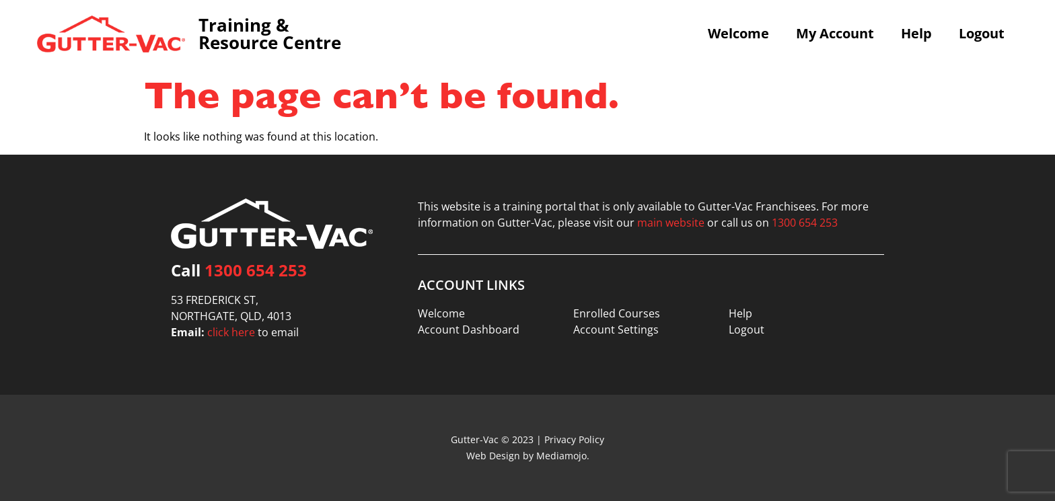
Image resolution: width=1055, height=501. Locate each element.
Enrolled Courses (616, 313)
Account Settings (616, 329)
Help (916, 33)
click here (231, 332)
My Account (835, 33)
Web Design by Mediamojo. (527, 455)
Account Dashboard (468, 329)
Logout (982, 33)
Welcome (738, 33)
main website (670, 222)
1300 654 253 (256, 270)
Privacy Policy (574, 439)
